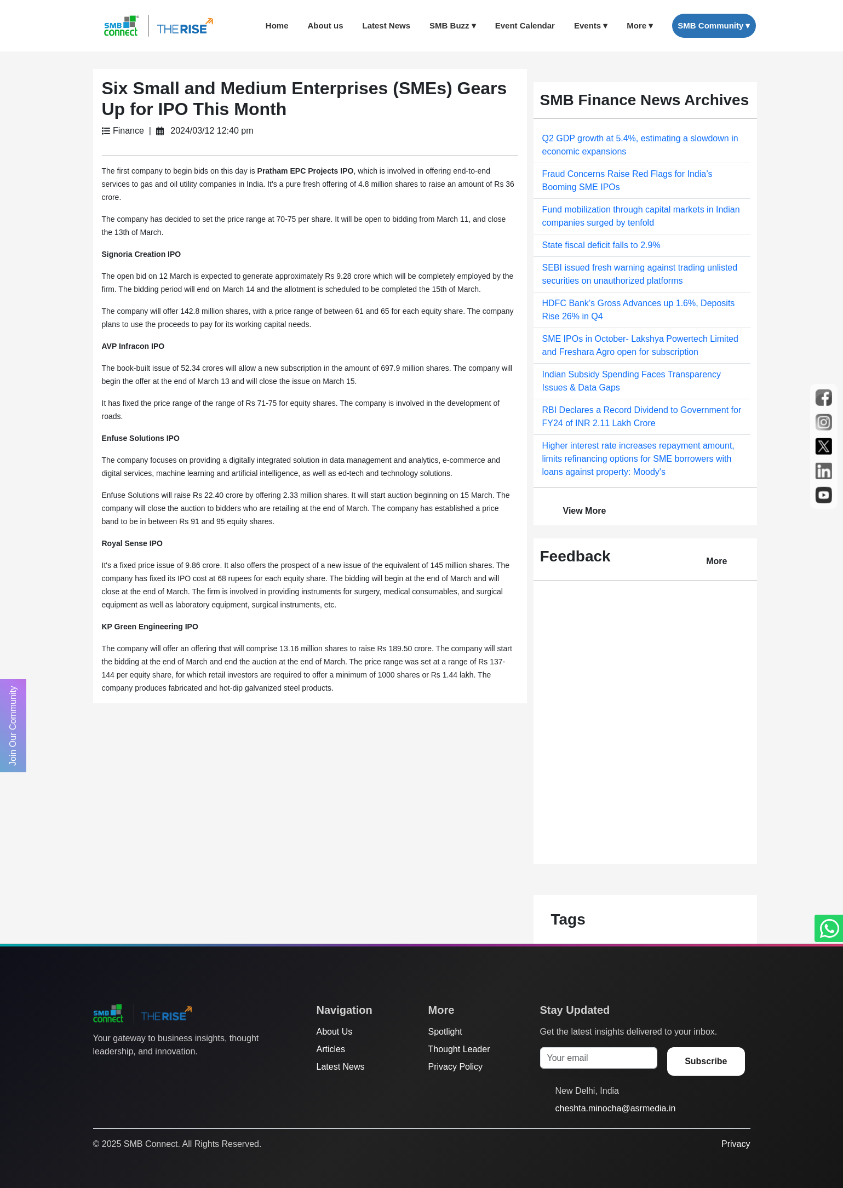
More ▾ (640, 25)
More (716, 561)
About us (325, 25)
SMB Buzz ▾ (452, 25)
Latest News (387, 25)
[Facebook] (120, 1073)
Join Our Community (13, 726)
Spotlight (445, 1031)
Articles (331, 1049)
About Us (335, 1031)
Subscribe (706, 1061)
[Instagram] (141, 1073)
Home (277, 25)
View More (584, 510)
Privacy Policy (455, 1066)
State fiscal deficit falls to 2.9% (601, 245)
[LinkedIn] (162, 1073)
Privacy (735, 1144)
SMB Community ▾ (714, 25)
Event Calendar (525, 25)
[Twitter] (99, 1073)
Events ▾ (590, 25)
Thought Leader (459, 1049)
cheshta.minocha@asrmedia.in (615, 1108)
